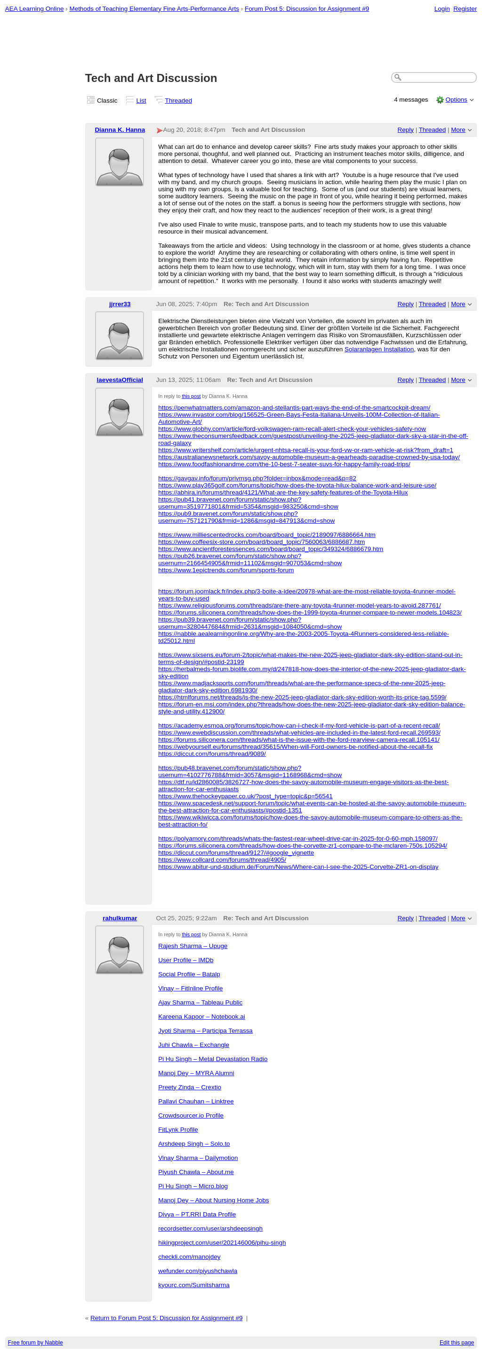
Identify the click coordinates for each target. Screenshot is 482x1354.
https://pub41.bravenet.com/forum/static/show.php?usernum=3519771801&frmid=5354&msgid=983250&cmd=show (248, 503)
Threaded (179, 100)
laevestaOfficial (119, 379)
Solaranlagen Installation (379, 349)
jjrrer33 (120, 304)
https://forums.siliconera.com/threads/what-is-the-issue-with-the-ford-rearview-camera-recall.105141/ (298, 739)
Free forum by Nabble (35, 1342)
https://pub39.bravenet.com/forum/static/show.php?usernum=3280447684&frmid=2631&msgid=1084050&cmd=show (250, 623)
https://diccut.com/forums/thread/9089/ (212, 753)
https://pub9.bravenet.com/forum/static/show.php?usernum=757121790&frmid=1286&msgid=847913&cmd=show (246, 517)
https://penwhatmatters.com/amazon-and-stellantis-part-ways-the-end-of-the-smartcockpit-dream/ (294, 407)
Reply (406, 129)
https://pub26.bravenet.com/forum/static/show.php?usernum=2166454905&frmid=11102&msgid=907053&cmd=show (250, 559)
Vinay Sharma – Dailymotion (198, 1157)
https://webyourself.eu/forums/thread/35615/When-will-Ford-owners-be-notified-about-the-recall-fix (295, 746)
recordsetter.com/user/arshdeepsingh (210, 1228)
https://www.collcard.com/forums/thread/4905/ (222, 859)
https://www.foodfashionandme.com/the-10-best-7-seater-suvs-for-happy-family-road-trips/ (284, 464)
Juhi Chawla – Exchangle (193, 1044)
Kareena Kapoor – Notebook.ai (201, 1016)
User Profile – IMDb (185, 960)
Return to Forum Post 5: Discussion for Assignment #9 (166, 1318)
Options (456, 99)
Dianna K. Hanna (120, 129)
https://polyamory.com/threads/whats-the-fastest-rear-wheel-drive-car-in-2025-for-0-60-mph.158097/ (298, 838)
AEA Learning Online (34, 8)
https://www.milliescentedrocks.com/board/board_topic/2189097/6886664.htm (267, 534)
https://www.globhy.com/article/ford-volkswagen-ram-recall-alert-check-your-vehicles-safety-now (292, 428)
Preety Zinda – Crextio (189, 1087)
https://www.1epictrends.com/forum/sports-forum (226, 570)
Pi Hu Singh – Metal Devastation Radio (212, 1058)
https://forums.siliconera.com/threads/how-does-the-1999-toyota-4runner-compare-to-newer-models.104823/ (310, 612)
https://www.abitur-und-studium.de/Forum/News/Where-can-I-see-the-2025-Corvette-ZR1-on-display (298, 866)
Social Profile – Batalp (189, 974)
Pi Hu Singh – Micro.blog (193, 1186)
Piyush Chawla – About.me (196, 1172)
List (141, 100)
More (458, 129)
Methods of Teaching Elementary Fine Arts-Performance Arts (154, 8)
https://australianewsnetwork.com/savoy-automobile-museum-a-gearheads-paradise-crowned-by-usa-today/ (309, 457)
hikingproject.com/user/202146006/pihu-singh (222, 1242)
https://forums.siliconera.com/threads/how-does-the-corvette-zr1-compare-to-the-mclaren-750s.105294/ (302, 845)
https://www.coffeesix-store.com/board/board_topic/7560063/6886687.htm (261, 541)
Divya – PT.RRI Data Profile (197, 1214)
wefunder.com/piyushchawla (197, 1270)
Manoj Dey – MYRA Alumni (196, 1073)
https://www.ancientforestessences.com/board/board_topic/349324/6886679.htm (270, 548)
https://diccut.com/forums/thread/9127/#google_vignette (236, 852)
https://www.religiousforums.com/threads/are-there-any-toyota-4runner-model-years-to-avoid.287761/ (299, 605)
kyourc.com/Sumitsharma (194, 1285)
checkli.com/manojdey (189, 1256)
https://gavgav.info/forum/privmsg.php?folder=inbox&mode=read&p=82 (257, 478)
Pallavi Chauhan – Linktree (196, 1101)
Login (442, 8)
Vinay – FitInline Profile (190, 988)
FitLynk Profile (178, 1129)
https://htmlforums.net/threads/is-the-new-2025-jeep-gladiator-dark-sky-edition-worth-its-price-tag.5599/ (302, 697)
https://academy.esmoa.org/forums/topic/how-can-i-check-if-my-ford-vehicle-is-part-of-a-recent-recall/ (299, 725)
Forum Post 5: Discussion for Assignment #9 (307, 8)
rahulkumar (120, 918)
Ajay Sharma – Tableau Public (200, 1002)
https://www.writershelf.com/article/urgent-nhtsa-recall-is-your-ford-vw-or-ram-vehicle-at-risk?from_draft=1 (305, 450)
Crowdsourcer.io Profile (191, 1115)
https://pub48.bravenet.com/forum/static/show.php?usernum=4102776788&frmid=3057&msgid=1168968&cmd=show (250, 771)
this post (191, 396)
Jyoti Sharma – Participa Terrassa (205, 1030)
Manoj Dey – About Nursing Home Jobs (213, 1200)
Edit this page (457, 1342)
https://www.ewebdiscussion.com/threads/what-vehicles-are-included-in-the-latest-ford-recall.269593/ (299, 732)
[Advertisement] (241, 43)
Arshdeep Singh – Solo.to (194, 1143)
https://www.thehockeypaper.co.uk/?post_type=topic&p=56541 (245, 796)
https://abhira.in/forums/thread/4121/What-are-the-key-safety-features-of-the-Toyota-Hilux (283, 492)
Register (465, 8)
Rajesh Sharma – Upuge (192, 945)
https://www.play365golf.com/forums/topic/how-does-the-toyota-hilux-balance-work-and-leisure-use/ (297, 485)
